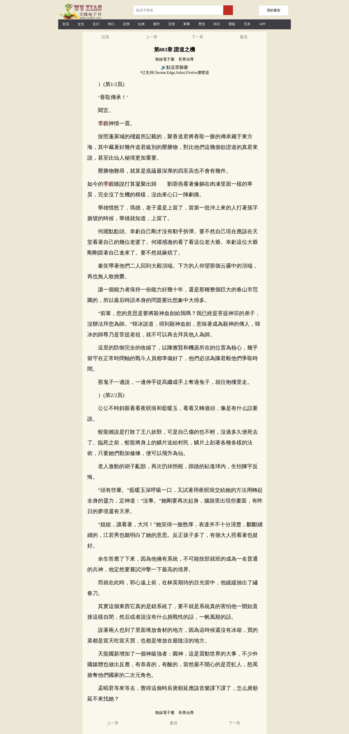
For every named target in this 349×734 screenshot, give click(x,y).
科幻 (217, 24)
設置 (105, 37)
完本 (247, 24)
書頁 (243, 37)
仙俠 (141, 24)
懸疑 (232, 24)
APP (262, 24)
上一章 (151, 37)
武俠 (126, 24)
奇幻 (111, 24)
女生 (81, 24)
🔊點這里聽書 (174, 67)
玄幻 (96, 24)
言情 (171, 24)
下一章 (197, 37)
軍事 (186, 24)
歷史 (201, 24)
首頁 (65, 24)
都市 (156, 24)
